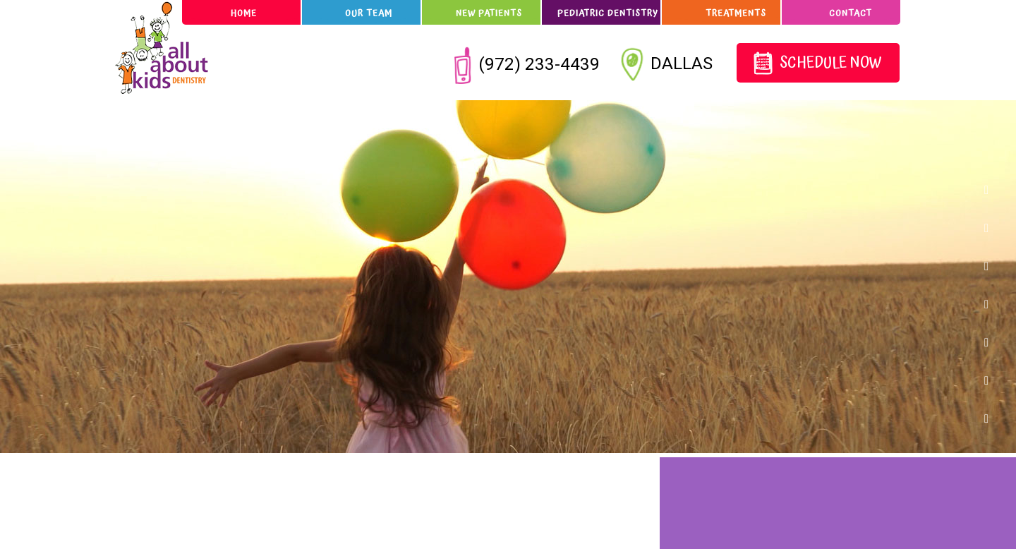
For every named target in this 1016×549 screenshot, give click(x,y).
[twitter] (992, 265)
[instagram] (992, 303)
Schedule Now (817, 64)
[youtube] (992, 417)
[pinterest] (992, 341)
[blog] (992, 379)
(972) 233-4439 (528, 63)
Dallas (668, 64)
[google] (992, 227)
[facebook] (992, 189)
